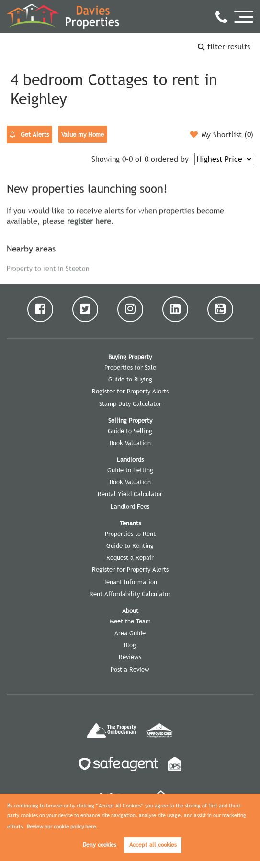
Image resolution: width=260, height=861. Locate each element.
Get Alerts (29, 134)
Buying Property (130, 356)
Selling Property (130, 420)
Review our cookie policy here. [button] (62, 826)
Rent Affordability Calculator (130, 593)
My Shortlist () (221, 134)
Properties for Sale (130, 367)
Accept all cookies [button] (153, 844)
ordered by (170, 158)
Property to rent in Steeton (48, 267)
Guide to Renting (130, 545)
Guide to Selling (130, 430)
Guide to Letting (130, 470)
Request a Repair (130, 557)
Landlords (130, 459)
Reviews (130, 657)
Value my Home (82, 134)
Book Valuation (130, 442)
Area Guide (130, 633)
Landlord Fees (130, 506)
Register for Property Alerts (130, 391)
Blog (130, 645)
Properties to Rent (130, 533)
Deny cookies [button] (99, 844)
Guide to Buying (130, 379)
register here (89, 220)
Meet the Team (130, 621)
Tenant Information (130, 582)
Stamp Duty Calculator (130, 403)
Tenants (130, 523)
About (130, 610)
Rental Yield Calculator (130, 494)
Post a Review (130, 669)
